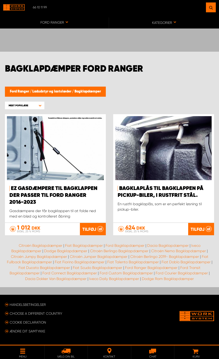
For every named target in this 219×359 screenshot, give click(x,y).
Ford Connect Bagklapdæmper (69, 273)
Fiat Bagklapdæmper (84, 245)
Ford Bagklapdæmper (125, 245)
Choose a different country (36, 313)
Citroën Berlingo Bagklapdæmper (119, 251)
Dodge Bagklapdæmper (65, 251)
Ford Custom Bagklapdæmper (126, 273)
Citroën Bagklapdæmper (40, 245)
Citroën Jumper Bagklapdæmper (99, 256)
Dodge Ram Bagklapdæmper (168, 278)
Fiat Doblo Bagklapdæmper (186, 262)
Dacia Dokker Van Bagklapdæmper (56, 278)
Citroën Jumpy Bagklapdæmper (39, 256)
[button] (24, 105)
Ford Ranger (20, 91)
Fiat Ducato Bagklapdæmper (44, 267)
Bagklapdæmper (87, 91)
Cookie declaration (28, 322)
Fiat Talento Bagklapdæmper (133, 262)
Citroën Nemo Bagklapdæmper (178, 251)
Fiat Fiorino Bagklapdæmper (80, 262)
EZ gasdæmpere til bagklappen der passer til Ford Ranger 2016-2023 (53, 195)
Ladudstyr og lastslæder (52, 91)
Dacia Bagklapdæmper (168, 245)
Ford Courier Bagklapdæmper (182, 273)
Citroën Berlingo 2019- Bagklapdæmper (164, 256)
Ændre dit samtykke (27, 331)
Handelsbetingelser (28, 304)
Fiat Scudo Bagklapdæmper (97, 267)
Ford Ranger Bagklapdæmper (151, 267)
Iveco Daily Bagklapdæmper (114, 278)
